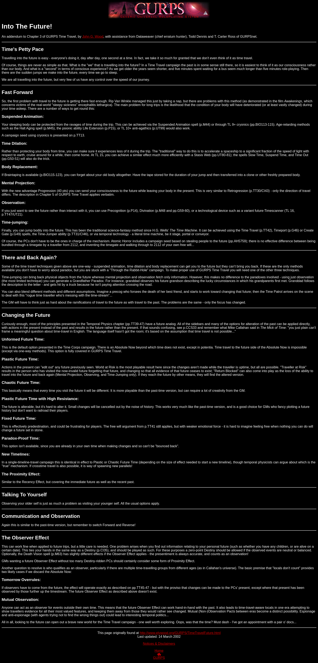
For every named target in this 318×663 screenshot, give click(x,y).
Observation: (13, 202)
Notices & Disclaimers (159, 643)
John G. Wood (92, 36)
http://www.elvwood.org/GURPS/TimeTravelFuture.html (180, 633)
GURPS (159, 657)
